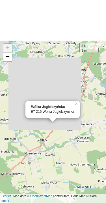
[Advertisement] (53, 20)
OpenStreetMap (41, 196)
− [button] (8, 57)
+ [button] (8, 48)
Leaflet (6, 196)
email (5, 200)
